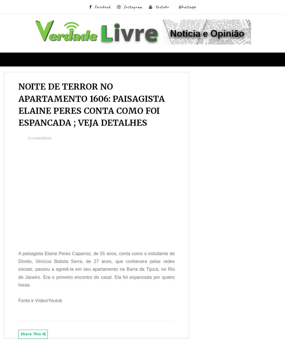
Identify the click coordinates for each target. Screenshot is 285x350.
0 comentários (39, 138)
